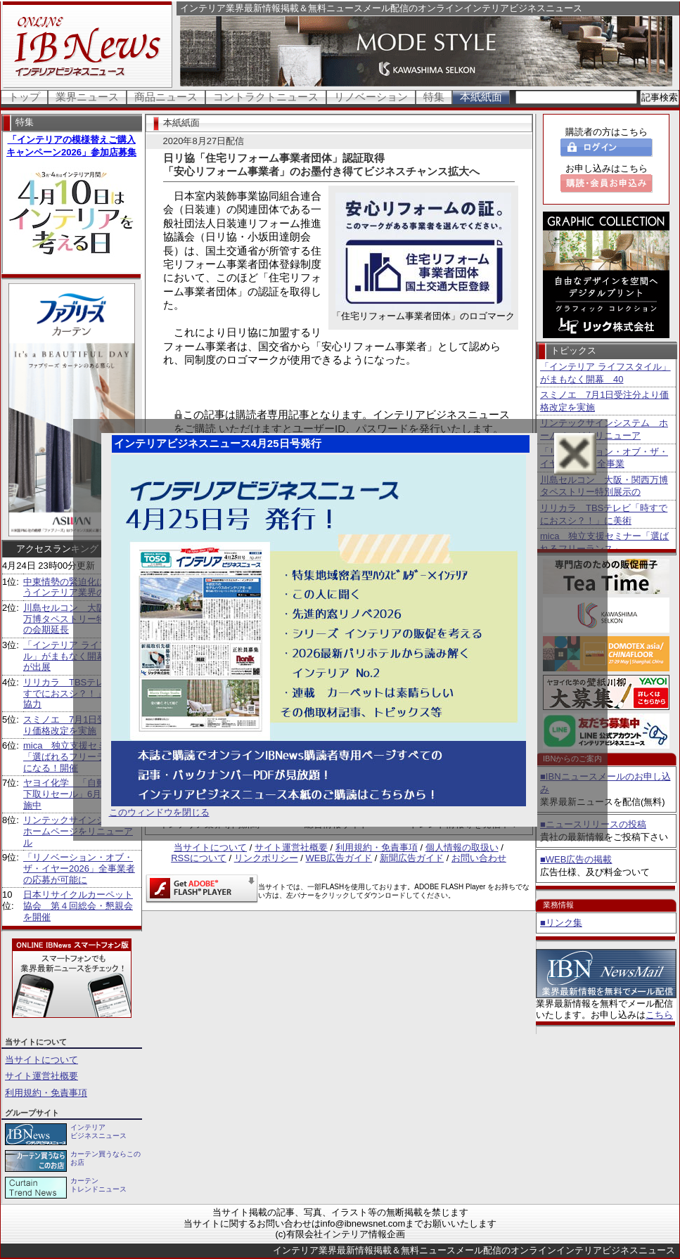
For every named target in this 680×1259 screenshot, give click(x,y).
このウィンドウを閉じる (159, 812)
